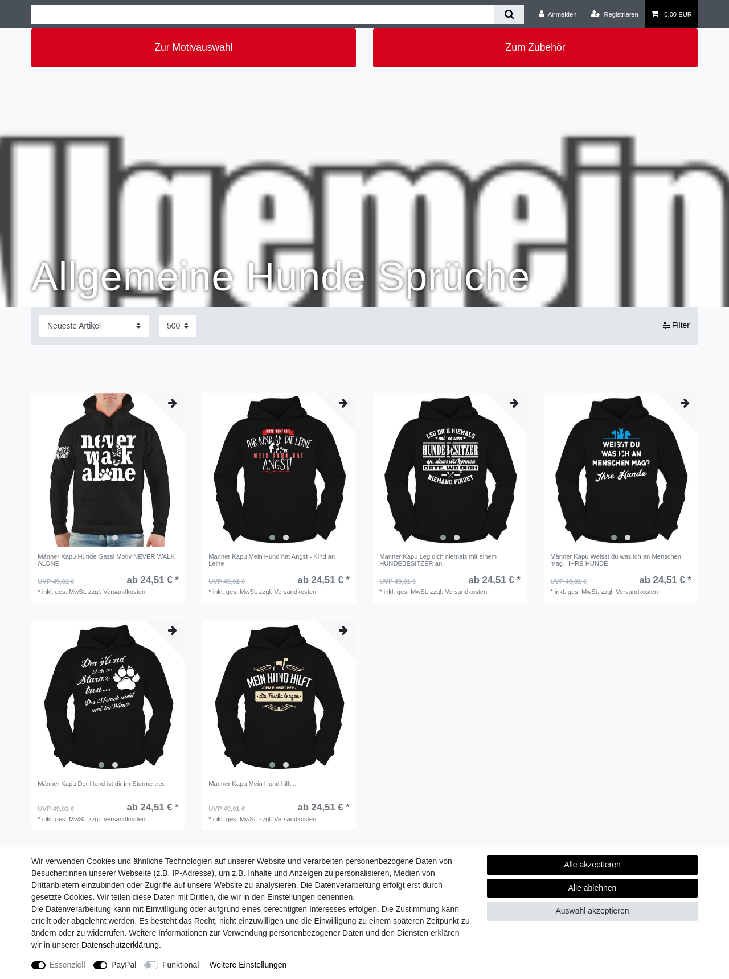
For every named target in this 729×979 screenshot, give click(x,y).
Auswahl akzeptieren (592, 910)
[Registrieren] (615, 14)
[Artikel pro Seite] (177, 326)
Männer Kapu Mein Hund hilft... (252, 783)
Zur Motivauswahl (193, 47)
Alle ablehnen (592, 887)
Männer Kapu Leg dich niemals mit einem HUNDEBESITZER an (438, 560)
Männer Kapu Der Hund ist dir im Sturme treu (101, 783)
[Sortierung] (94, 326)
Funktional (180, 964)
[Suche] (508, 14)
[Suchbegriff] (262, 14)
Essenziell (67, 964)
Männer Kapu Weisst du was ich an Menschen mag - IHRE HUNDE (615, 560)
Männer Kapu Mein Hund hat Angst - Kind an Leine (271, 560)
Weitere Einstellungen (247, 964)
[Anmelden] (558, 14)
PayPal (123, 964)
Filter (676, 325)
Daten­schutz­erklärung (120, 944)
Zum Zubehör (535, 47)
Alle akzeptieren (592, 864)
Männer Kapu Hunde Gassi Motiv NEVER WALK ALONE (106, 560)
